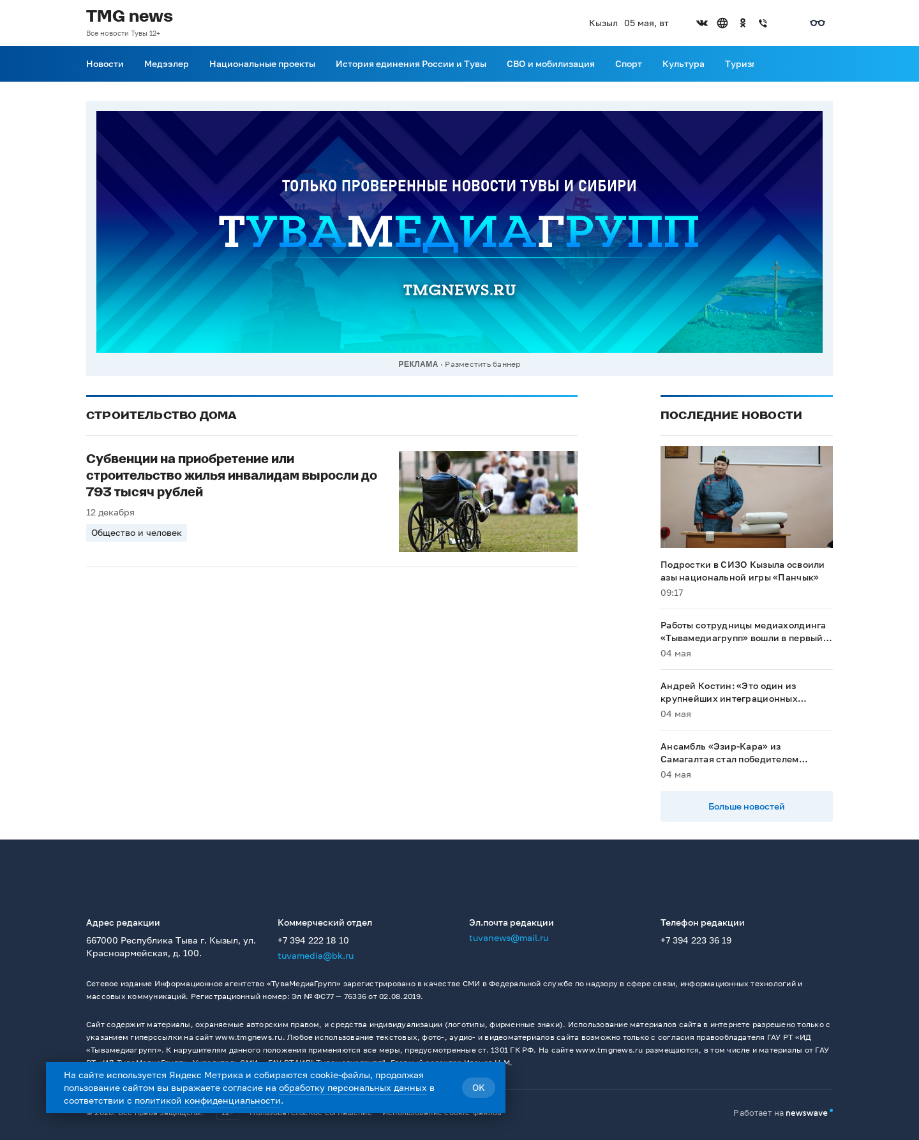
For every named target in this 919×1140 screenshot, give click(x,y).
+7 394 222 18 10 (313, 940)
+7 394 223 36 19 (696, 940)
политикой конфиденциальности (208, 1100)
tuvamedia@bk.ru (316, 955)
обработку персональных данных (353, 1087)
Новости (105, 63)
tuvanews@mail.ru (508, 937)
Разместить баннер (482, 364)
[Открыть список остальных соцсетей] (783, 23)
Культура (683, 63)
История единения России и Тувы (411, 63)
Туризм (741, 63)
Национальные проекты (262, 63)
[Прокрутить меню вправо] (761, 63)
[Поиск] (825, 63)
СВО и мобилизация (551, 63)
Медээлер (166, 63)
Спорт (628, 63)
